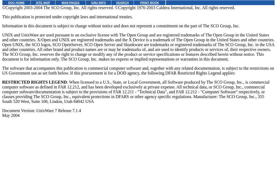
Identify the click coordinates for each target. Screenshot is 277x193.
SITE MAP (43, 2)
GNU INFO (98, 2)
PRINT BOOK (149, 2)
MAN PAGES (70, 2)
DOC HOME (16, 2)
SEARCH (122, 2)
